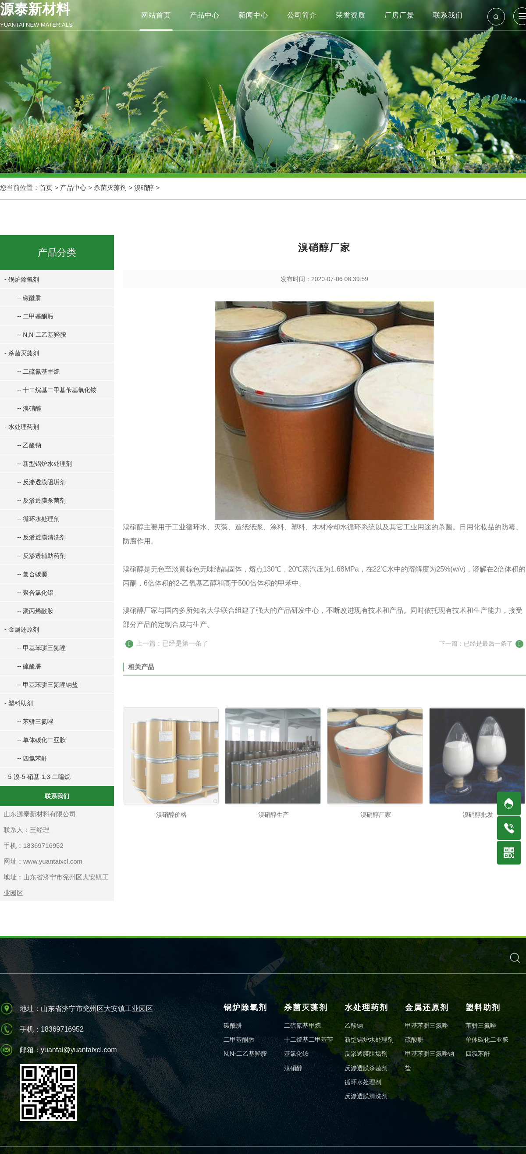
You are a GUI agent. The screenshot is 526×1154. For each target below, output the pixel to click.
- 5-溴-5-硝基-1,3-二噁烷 (36, 776)
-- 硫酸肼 (27, 666)
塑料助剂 (483, 1007)
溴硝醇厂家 (375, 878)
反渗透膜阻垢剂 (366, 1053)
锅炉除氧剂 (245, 1007)
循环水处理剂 (363, 1082)
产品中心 (73, 188)
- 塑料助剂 (17, 703)
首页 (46, 188)
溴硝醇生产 (273, 878)
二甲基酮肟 (239, 1039)
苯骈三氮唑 (481, 1025)
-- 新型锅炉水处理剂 (42, 463)
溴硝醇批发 (477, 878)
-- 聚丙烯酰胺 (33, 611)
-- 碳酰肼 (27, 297)
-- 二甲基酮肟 (33, 316)
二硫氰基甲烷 (302, 1025)
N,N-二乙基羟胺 (245, 1053)
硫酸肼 (414, 1039)
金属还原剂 (427, 1007)
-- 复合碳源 (30, 574)
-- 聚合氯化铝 (33, 592)
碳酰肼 (233, 1025)
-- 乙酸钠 (27, 445)
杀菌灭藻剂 (110, 188)
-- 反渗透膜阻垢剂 (39, 482)
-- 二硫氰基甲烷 (36, 371)
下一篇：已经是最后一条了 (481, 650)
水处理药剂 (366, 1007)
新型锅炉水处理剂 (369, 1039)
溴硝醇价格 (171, 878)
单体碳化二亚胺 (487, 1039)
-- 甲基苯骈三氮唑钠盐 (45, 684)
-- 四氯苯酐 (30, 758)
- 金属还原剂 (20, 629)
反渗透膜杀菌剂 (366, 1068)
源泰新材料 (46, 16)
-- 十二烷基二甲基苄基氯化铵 (55, 389)
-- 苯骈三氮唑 (33, 721)
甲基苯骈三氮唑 (426, 1025)
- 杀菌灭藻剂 (20, 353)
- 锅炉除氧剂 (20, 279)
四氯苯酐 (478, 1053)
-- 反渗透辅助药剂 (39, 555)
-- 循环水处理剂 (36, 518)
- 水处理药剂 (20, 426)
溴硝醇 (144, 188)
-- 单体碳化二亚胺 (39, 739)
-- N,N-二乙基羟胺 (39, 334)
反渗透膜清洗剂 (366, 1096)
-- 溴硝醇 (27, 408)
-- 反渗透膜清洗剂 (39, 537)
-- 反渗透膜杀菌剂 (39, 500)
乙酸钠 (354, 1025)
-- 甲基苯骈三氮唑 (39, 647)
